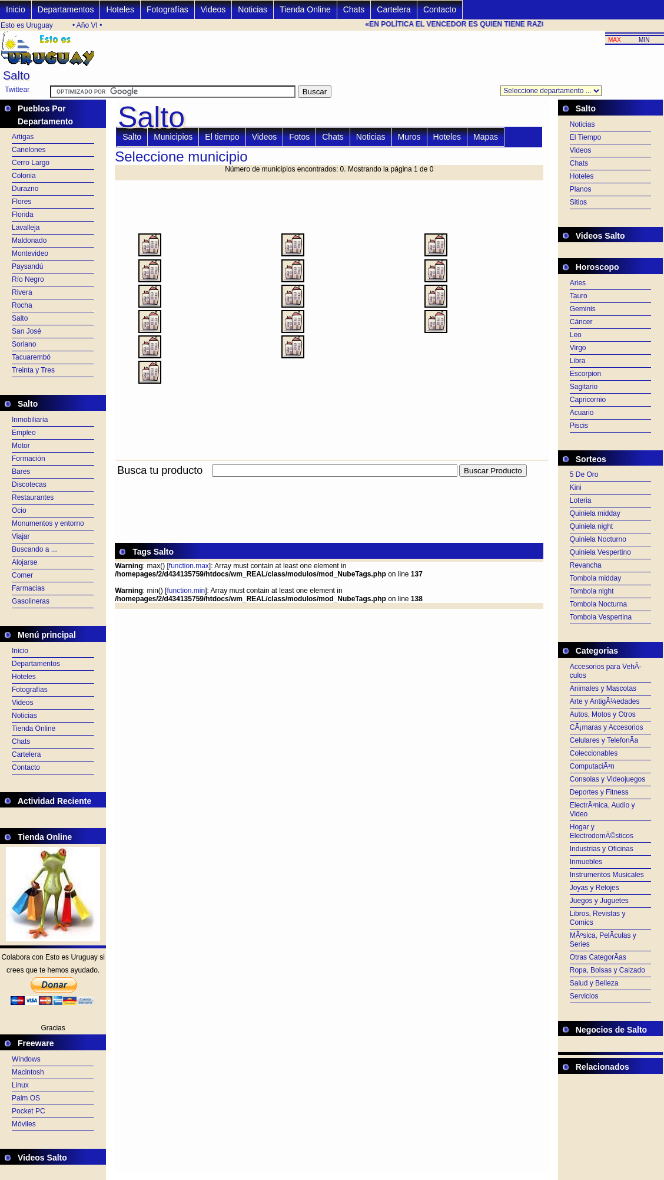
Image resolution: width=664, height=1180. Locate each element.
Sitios (578, 202)
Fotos (299, 136)
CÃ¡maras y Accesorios (606, 727)
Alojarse (24, 562)
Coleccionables (593, 753)
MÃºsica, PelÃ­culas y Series (603, 939)
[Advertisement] (329, 483)
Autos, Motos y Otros (603, 714)
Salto (20, 318)
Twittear (17, 89)
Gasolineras (30, 601)
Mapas (485, 136)
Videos (213, 9)
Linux (20, 1085)
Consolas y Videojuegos (608, 779)
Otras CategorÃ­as (598, 957)
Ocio (19, 510)
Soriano (24, 344)
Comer (22, 575)
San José (26, 331)
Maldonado (29, 240)
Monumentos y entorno (48, 523)
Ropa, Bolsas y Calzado (607, 970)
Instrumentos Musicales (607, 875)
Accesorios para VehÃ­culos (606, 671)
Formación (28, 458)
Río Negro (28, 279)
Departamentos (66, 9)
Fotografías (167, 9)
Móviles (24, 1124)
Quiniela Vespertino (600, 552)
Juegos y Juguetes (599, 900)
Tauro (578, 296)
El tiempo (222, 136)
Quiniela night (591, 526)
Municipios (173, 136)
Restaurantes (33, 497)
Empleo (24, 433)
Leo (576, 335)
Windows (26, 1059)
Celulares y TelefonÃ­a (604, 740)
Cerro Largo (30, 163)
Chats (354, 9)
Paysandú (27, 266)
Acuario (582, 412)
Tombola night (592, 591)
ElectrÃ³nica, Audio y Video (602, 809)
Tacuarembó (31, 357)
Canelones (28, 150)
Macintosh (28, 1072)
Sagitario (583, 387)
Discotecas (29, 484)
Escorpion (585, 374)
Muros (409, 136)
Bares (21, 471)
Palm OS (26, 1098)
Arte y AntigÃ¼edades (605, 701)
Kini (576, 487)
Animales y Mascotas (603, 688)
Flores (21, 201)
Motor (21, 445)
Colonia (24, 176)
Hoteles (120, 9)
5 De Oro (584, 474)
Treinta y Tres (33, 370)
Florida (23, 214)
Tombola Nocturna (598, 604)
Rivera (22, 292)
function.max (189, 566)
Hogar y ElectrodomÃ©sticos (601, 831)
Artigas (23, 137)
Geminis (583, 309)
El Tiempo (585, 137)
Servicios (584, 996)
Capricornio (588, 399)
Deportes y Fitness (599, 792)
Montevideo (30, 253)
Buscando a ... (34, 549)
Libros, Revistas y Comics (598, 918)
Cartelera (394, 9)
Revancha (586, 565)
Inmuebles (586, 862)
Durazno (25, 188)
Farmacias (28, 588)
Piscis (579, 425)
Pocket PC (28, 1111)
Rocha (22, 305)
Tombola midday (595, 578)
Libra (578, 361)
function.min (186, 590)
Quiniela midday (595, 513)
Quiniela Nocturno (598, 539)
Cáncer (581, 322)
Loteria (581, 500)
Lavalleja (25, 227)
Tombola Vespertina (601, 617)
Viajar (20, 536)
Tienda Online (305, 9)
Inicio (15, 9)
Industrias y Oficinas (601, 849)
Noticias (252, 9)
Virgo (578, 348)
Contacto (439, 9)
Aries (578, 283)
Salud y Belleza (594, 983)
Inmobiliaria (30, 420)
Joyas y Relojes (594, 888)
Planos (581, 189)
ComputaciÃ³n (592, 766)
